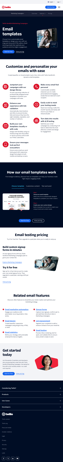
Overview (34, 13)
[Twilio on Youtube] (17, 458)
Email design (10, 321)
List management (43, 321)
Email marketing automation (16, 309)
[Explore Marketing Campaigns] (12, 262)
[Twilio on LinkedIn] (12, 458)
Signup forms (41, 309)
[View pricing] (20, 52)
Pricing (50, 13)
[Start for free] (50, 7)
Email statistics (11, 332)
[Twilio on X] (8, 458)
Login (59, 2)
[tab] (18, 187)
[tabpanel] (31, 202)
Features (42, 13)
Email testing (41, 330)
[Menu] (59, 7)
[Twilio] (6, 7)
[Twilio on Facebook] (3, 458)
